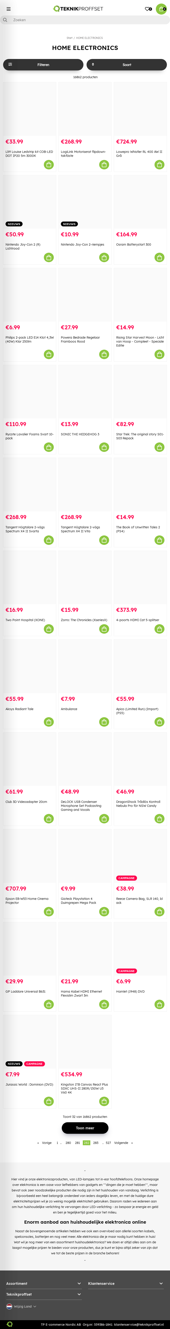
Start (69, 38)
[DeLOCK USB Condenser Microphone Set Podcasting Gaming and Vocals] (85, 759)
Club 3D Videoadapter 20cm (26, 802)
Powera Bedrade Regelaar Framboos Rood (80, 339)
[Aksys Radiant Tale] (29, 666)
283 (95, 1143)
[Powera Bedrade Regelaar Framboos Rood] (85, 295)
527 (108, 1143)
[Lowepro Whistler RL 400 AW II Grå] (140, 109)
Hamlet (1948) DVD (130, 991)
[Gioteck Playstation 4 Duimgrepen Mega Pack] (85, 856)
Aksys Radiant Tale (19, 709)
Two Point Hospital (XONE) (25, 620)
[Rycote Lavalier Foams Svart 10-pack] (29, 392)
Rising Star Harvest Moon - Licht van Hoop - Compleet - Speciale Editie (140, 341)
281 (77, 1143)
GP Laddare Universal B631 (25, 991)
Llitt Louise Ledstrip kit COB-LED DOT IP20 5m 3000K (29, 154)
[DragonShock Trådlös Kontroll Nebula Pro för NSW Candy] (140, 759)
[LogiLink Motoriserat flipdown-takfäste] (85, 109)
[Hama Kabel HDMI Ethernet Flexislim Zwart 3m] (85, 949)
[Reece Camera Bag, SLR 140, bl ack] (140, 856)
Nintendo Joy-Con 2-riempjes (82, 244)
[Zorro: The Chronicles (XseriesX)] (85, 577)
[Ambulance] (85, 666)
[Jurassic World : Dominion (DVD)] (29, 1042)
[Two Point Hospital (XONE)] (29, 577)
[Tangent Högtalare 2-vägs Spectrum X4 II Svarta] (29, 484)
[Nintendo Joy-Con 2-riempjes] (85, 202)
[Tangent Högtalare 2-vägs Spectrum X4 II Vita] (85, 484)
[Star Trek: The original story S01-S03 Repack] (140, 392)
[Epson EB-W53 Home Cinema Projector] (29, 856)
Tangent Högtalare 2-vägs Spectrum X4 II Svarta (25, 529)
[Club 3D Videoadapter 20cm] (29, 759)
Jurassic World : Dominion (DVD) (29, 1084)
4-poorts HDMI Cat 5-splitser (137, 620)
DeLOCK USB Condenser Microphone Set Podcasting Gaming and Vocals (81, 806)
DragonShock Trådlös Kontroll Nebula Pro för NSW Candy (138, 804)
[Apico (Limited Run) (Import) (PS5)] (140, 666)
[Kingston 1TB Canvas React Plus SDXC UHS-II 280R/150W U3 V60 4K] (85, 1042)
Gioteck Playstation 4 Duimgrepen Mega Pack (78, 901)
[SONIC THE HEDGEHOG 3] (85, 392)
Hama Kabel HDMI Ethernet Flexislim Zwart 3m (81, 993)
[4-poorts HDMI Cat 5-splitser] (140, 577)
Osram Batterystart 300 (133, 244)
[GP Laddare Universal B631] (29, 949)
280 (68, 1143)
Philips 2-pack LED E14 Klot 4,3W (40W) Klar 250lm (30, 339)
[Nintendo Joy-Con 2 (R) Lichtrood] (29, 202)
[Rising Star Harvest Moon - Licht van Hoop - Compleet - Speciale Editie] (140, 295)
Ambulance (69, 709)
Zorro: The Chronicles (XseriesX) (84, 620)
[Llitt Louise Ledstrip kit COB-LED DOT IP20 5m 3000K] (29, 109)
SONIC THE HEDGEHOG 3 (80, 434)
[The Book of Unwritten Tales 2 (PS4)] (140, 484)
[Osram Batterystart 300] (140, 202)
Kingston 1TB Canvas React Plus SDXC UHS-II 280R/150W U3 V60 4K (84, 1088)
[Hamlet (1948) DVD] (140, 949)
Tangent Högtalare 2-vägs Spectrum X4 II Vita (80, 529)
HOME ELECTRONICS (89, 38)
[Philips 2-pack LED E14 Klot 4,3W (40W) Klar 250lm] (29, 295)
